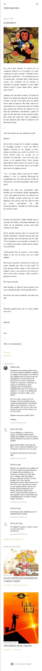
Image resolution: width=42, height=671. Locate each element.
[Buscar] (37, 3)
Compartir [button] (7, 352)
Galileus (13, 367)
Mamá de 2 (14, 429)
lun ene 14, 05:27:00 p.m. (18, 423)
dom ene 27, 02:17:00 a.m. (18, 534)
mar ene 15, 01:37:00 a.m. (18, 458)
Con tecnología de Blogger (21, 664)
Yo (11, 355)
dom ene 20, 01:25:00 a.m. (19, 517)
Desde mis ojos (11, 8)
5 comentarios (16, 649)
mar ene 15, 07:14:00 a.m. (18, 502)
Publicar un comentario (13, 539)
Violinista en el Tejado (18, 645)
